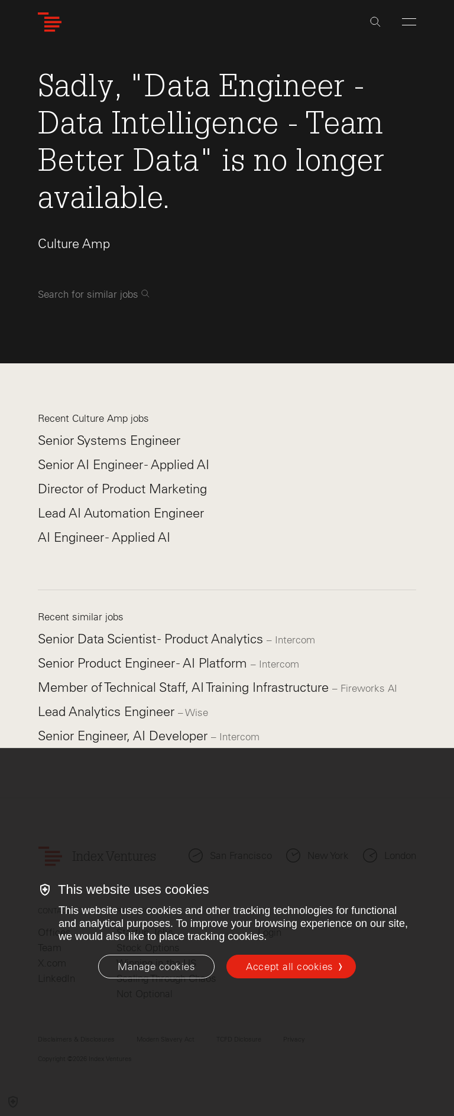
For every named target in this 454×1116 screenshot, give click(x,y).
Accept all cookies (289, 966)
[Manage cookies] (156, 966)
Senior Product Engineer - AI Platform (144, 663)
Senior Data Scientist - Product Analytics (152, 639)
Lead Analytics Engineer (108, 712)
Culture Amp (74, 244)
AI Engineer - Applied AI (104, 537)
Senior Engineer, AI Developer (124, 736)
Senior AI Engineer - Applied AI (123, 465)
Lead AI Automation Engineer (121, 513)
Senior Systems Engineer (109, 440)
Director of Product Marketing (122, 489)
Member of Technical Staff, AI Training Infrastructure (185, 687)
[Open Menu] (409, 21)
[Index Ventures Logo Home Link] (49, 22)
